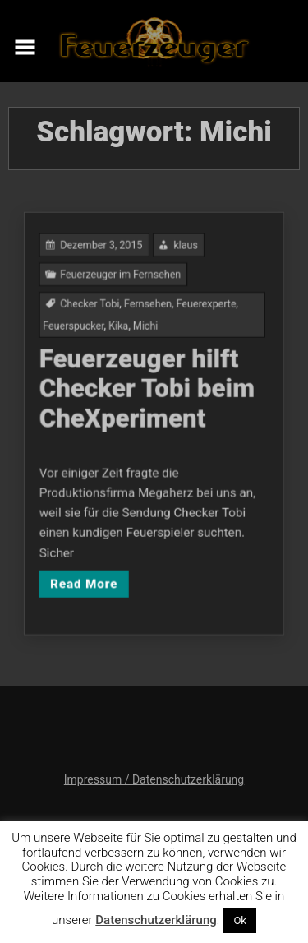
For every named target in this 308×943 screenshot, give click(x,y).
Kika (122, 336)
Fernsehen (148, 317)
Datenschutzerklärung (155, 920)
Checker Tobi (97, 317)
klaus (182, 265)
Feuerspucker (82, 336)
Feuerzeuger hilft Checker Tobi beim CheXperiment (147, 393)
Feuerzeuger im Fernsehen (124, 291)
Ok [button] (239, 920)
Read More (92, 565)
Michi (147, 336)
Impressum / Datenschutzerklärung (154, 779)
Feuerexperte (201, 317)
